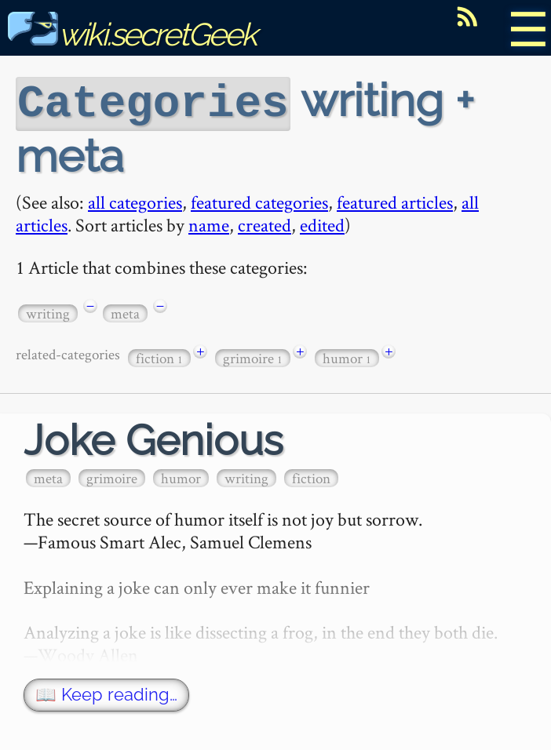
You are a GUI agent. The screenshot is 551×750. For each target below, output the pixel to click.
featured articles (395, 200)
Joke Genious (153, 439)
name (208, 223)
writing (48, 312)
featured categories (259, 200)
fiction (159, 357)
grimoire (253, 357)
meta (125, 312)
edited (322, 223)
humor (347, 357)
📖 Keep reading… (106, 693)
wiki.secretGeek (132, 34)
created (264, 223)
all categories (135, 200)
